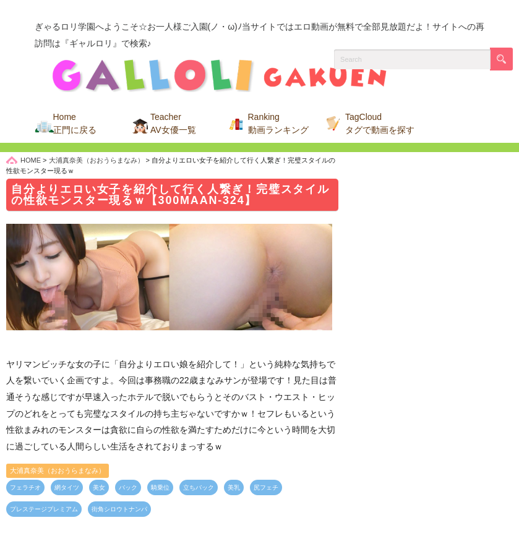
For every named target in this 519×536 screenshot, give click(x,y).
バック (128, 487)
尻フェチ (266, 487)
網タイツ (66, 487)
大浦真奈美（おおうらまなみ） (57, 470)
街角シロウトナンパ (119, 509)
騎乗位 (160, 487)
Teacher (173, 123)
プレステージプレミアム (44, 509)
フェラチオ (25, 487)
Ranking (278, 123)
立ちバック (198, 487)
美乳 (234, 487)
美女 (99, 487)
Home (75, 123)
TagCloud (379, 123)
